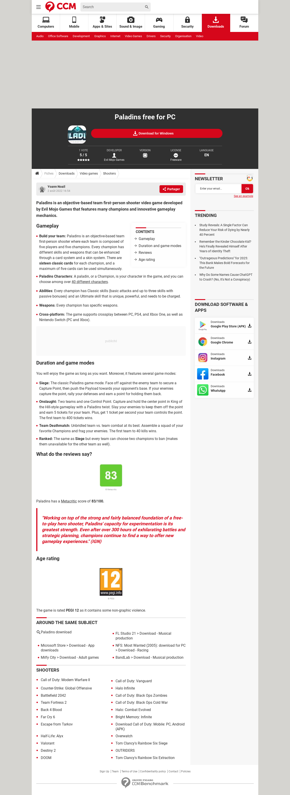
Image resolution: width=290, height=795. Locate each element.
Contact (173, 771)
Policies (186, 771)
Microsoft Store (53, 645)
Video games (89, 173)
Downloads (216, 23)
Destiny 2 (48, 750)
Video (199, 36)
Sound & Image (130, 23)
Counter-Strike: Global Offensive (66, 688)
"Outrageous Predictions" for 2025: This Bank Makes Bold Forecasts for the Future (224, 262)
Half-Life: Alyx (52, 736)
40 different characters (90, 282)
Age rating (147, 259)
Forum (244, 23)
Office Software (58, 36)
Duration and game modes (160, 246)
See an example (243, 196)
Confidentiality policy (153, 771)
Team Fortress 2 (54, 702)
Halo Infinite (125, 688)
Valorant (47, 743)
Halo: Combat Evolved (133, 710)
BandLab (123, 657)
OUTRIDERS (125, 750)
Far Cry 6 (48, 717)
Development (81, 36)
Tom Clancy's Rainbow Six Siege (141, 743)
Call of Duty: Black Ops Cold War (142, 702)
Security (187, 23)
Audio (40, 36)
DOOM (46, 758)
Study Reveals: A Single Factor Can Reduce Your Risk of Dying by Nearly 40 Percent (224, 229)
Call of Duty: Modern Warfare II (65, 680)
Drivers (151, 36)
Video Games (133, 36)
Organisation (183, 36)
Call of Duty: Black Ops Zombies (141, 695)
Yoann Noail (56, 186)
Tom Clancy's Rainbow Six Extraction (145, 758)
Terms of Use (129, 771)
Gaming (159, 23)
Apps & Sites (102, 23)
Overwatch (124, 736)
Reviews (145, 252)
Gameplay (147, 239)
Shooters (109, 173)
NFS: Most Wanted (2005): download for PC (151, 645)
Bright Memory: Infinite (134, 717)
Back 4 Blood (51, 710)
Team (115, 771)
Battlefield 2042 (53, 695)
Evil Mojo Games (114, 159)
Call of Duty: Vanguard (134, 681)
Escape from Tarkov (57, 724)
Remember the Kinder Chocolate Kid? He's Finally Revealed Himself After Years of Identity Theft (225, 246)
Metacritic (69, 501)
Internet (115, 36)
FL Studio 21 (126, 633)
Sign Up (104, 771)
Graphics (100, 36)
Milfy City (48, 657)
